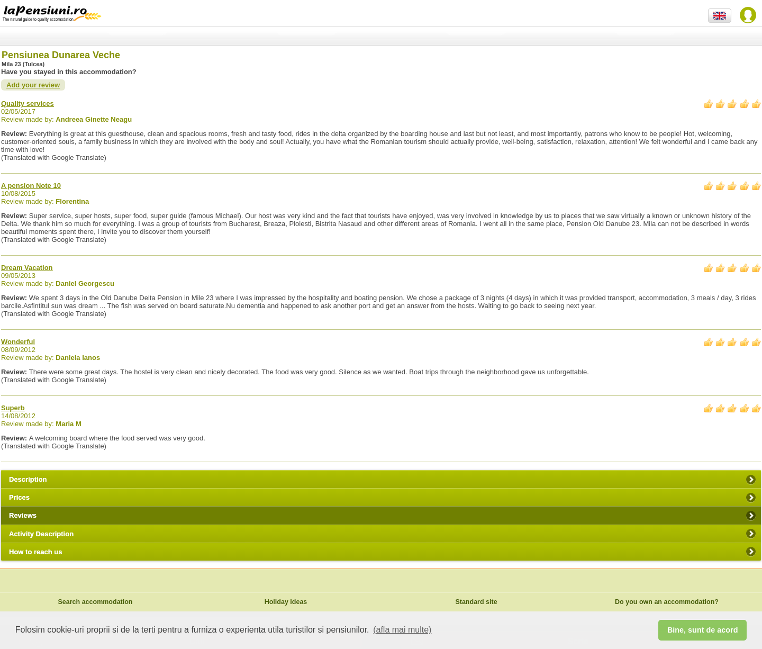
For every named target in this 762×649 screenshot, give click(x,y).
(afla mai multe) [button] (402, 629)
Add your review (33, 85)
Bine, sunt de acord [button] (702, 630)
